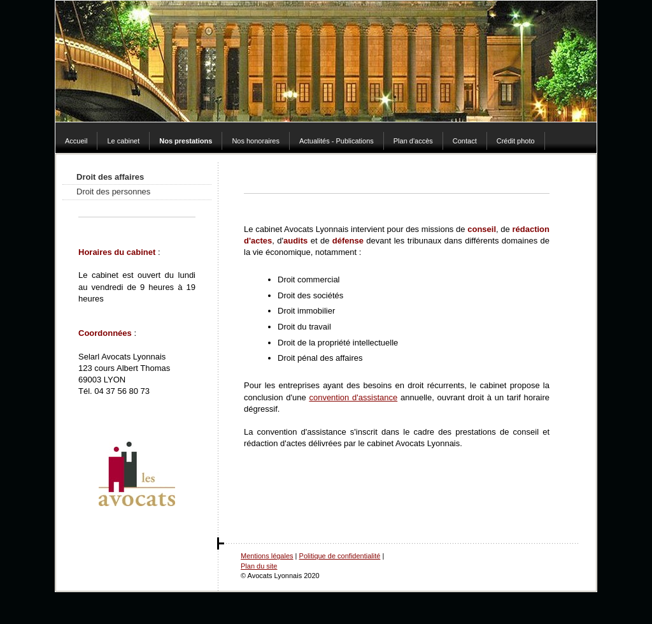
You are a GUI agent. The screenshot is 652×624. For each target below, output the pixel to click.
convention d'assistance (353, 397)
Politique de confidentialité (340, 556)
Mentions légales (267, 556)
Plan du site (259, 566)
